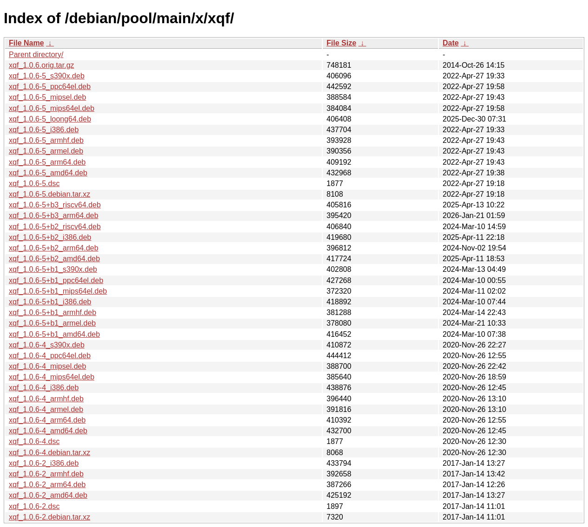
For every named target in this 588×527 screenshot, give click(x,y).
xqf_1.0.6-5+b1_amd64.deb (54, 334)
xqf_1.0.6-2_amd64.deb (48, 495)
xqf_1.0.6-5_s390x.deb (47, 76)
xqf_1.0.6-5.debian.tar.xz (49, 194)
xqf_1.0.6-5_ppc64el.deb (50, 86)
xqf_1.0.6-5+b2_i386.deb (50, 237)
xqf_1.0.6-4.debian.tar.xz (49, 452)
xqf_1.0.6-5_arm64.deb (47, 162)
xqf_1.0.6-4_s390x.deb (47, 345)
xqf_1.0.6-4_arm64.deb (47, 420)
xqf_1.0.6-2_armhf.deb (46, 474)
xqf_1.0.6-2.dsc (34, 506)
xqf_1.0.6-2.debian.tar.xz (49, 517)
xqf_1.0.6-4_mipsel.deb (47, 366)
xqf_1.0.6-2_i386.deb (43, 463)
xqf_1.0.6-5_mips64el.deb (51, 108)
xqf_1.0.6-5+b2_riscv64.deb (55, 227)
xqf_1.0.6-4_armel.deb (46, 409)
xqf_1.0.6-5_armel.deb (46, 151)
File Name (26, 43)
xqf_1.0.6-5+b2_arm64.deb (53, 248)
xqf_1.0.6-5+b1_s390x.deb (53, 269)
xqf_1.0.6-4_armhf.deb (46, 399)
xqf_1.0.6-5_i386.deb (43, 130)
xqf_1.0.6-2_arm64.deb (47, 484)
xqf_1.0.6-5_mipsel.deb (47, 97)
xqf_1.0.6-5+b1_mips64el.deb (58, 291)
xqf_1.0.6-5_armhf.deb (46, 140)
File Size (341, 43)
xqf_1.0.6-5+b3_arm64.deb (53, 215)
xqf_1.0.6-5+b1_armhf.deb (52, 312)
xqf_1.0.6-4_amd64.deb (48, 431)
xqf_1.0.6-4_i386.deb (43, 388)
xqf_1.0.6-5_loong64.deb (50, 119)
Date (451, 43)
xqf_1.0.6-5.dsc (34, 183)
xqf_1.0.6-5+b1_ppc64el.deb (56, 280)
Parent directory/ (36, 54)
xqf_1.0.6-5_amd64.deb (48, 173)
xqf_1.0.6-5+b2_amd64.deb (54, 259)
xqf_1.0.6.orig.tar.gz (41, 65)
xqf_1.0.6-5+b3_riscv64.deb (55, 205)
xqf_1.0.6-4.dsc (34, 441)
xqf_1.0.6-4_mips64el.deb (51, 377)
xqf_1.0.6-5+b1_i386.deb (50, 302)
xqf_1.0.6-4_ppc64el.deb (50, 356)
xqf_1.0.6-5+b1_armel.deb (52, 323)
